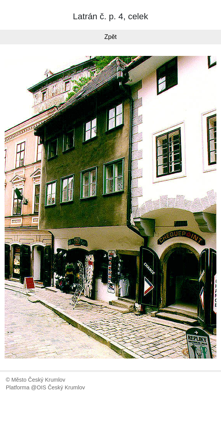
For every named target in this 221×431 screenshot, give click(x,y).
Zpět (110, 37)
